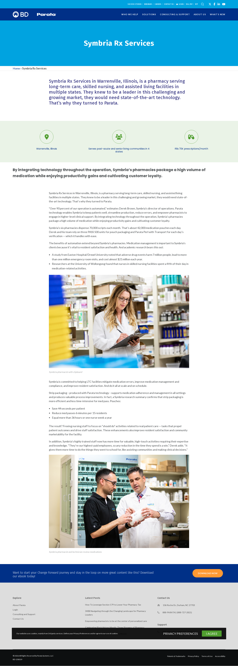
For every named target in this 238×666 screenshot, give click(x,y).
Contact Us (169, 4)
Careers (158, 4)
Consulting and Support (24, 614)
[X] (210, 4)
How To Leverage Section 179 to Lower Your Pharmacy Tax (113, 605)
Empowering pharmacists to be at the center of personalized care (116, 621)
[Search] (202, 4)
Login (180, 4)
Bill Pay (189, 4)
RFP (196, 4)
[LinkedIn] (219, 4)
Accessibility (220, 656)
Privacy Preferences (180, 633)
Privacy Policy (193, 656)
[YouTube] (223, 4)
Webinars (148, 4)
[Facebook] (214, 4)
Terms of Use (207, 656)
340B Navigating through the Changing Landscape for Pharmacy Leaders (115, 613)
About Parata (19, 605)
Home (16, 68)
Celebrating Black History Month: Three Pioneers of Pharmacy (114, 627)
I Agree (212, 633)
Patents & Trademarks (176, 656)
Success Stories (135, 4)
